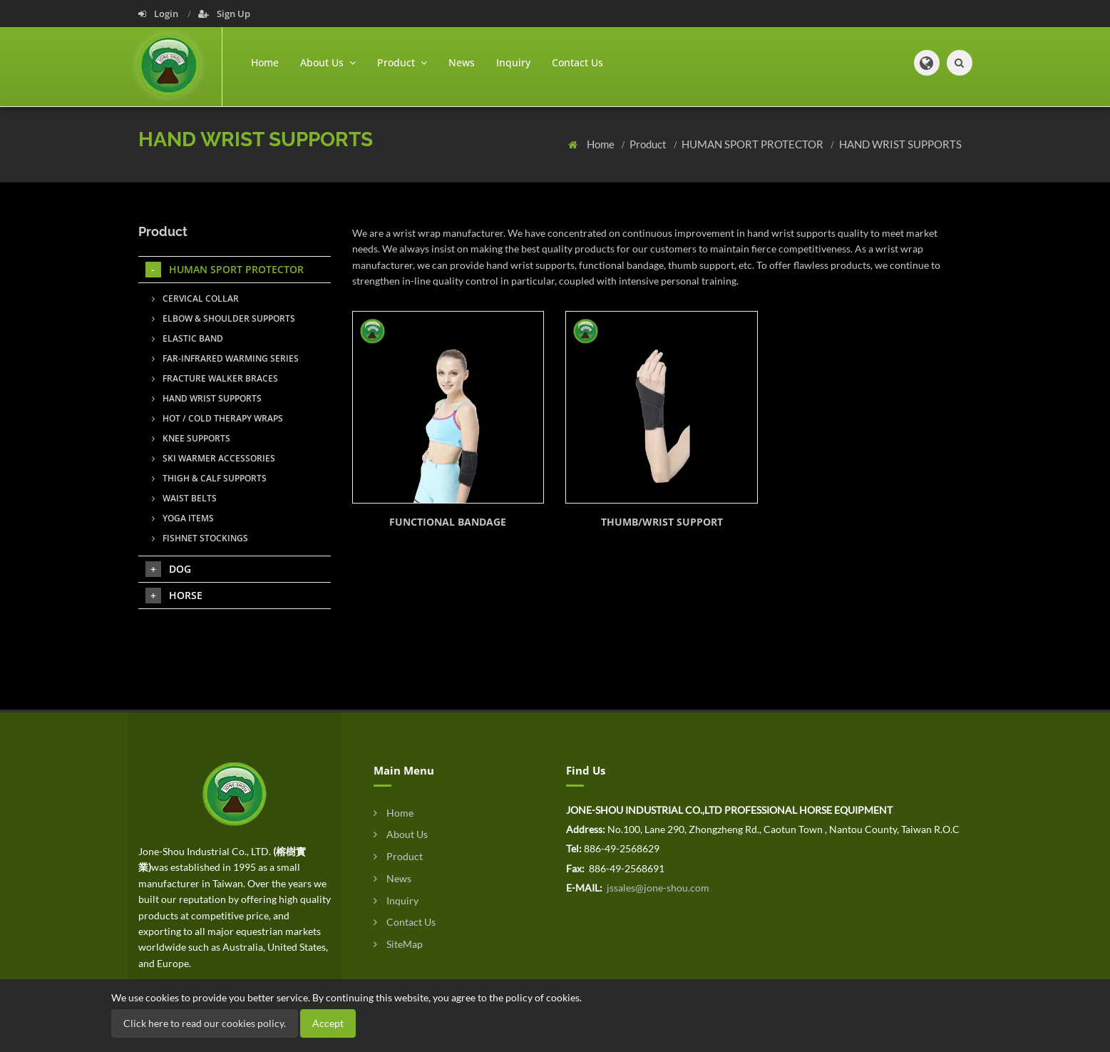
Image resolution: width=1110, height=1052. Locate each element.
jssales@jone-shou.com (657, 888)
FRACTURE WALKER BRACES (215, 378)
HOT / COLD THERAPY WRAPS (217, 418)
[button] (927, 63)
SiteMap (398, 944)
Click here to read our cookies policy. (204, 1023)
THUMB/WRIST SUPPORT (662, 521)
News (461, 62)
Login (159, 13)
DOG (168, 569)
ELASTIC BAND (187, 338)
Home (265, 62)
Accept (328, 1023)
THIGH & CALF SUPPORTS (209, 478)
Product (649, 144)
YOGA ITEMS (183, 518)
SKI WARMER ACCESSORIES (213, 458)
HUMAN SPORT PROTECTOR (754, 144)
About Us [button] (328, 62)
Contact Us (577, 62)
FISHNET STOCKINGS (200, 538)
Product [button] (402, 62)
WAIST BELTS (184, 498)
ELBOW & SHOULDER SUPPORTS (223, 318)
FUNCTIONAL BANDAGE (447, 521)
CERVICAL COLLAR (195, 298)
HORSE (173, 595)
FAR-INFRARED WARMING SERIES (225, 358)
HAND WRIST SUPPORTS (900, 144)
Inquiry (513, 62)
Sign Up (224, 13)
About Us (401, 834)
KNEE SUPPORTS (191, 438)
